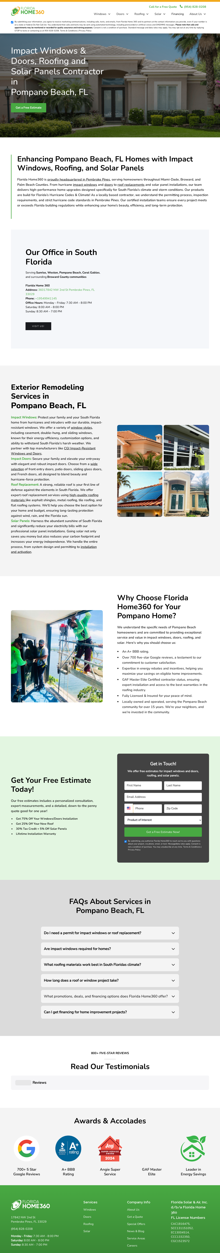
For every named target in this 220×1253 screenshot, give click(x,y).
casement (32, 433)
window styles (81, 427)
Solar (158, 14)
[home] (32, 11)
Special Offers (136, 1206)
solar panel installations (169, 185)
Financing (177, 14)
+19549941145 (46, 298)
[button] (102, 14)
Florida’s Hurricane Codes (55, 195)
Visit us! (38, 326)
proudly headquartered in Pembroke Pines (78, 179)
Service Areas (136, 1220)
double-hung (50, 433)
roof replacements (131, 185)
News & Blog (135, 1213)
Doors (120, 14)
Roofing (139, 14)
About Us (195, 14)
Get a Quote (135, 1199)
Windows (100, 14)
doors (108, 185)
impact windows (85, 185)
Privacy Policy (134, 849)
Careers (132, 1228)
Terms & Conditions (191, 847)
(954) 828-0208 (22, 1211)
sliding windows (80, 433)
